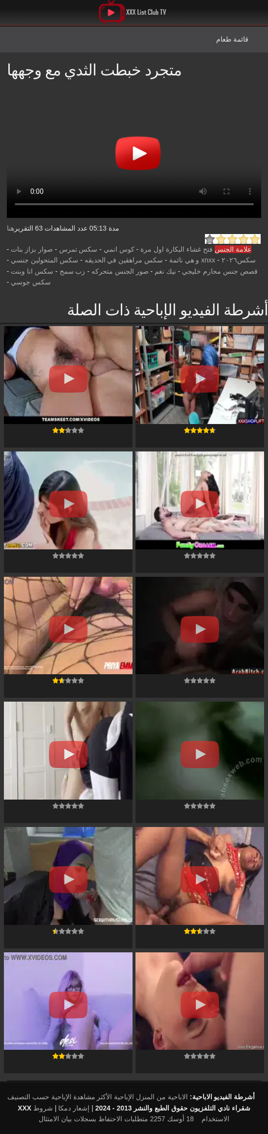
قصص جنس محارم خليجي (220, 271)
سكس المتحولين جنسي (44, 260)
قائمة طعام (232, 39)
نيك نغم (165, 271)
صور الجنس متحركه (120, 271)
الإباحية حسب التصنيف (39, 1097)
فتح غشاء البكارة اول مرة (176, 249)
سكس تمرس (78, 249)
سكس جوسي (31, 282)
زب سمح (73, 271)
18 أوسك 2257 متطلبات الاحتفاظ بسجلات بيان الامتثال (116, 1119)
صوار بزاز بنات (32, 249)
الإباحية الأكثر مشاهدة (103, 1097)
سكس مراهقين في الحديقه (124, 260)
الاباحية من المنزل (162, 1097)
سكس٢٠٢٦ (239, 260)
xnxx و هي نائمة (192, 260)
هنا (10, 228)
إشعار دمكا (73, 1108)
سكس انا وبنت (32, 271)
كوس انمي (119, 249)
